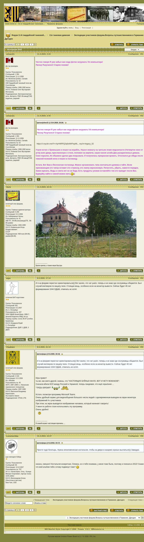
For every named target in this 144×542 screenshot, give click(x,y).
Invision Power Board (69, 536)
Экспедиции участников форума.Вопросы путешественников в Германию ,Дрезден (89, 500)
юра (8, 278)
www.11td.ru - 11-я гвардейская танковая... (25, 24)
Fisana (81, 529)
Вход (77, 28)
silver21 (10, 54)
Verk (8, 187)
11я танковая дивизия (59, 35)
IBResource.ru (97, 529)
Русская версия (54, 536)
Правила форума (55, 24)
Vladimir (10, 347)
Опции (133, 50)
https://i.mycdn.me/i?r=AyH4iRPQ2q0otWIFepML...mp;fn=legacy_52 (65, 144)
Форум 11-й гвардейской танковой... (28, 35)
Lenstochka (12, 436)
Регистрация (86, 28)
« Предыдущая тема (41, 500)
